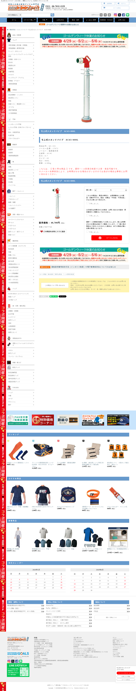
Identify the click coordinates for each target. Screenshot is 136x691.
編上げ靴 (11, 173)
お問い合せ (121, 20)
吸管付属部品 (12, 258)
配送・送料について (118, 641)
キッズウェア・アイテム (16, 77)
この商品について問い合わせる (55, 285)
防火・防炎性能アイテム (40, 653)
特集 (44, 20)
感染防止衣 (11, 65)
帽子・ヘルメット (18, 191)
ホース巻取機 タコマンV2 (17, 246)
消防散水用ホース (14, 264)
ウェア (15, 40)
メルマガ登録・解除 (118, 656)
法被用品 (11, 71)
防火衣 (10, 62)
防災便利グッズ (13, 375)
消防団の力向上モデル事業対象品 (43, 664)
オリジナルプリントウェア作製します (83, 648)
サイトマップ (131, 1)
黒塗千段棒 (11, 329)
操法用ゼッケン (13, 98)
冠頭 (9, 323)
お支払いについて (118, 639)
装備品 (15, 90)
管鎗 (9, 252)
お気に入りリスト (78, 639)
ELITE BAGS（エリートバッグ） (19, 293)
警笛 (9, 101)
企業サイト (50, 685)
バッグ (15, 288)
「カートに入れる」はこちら (126, 673)
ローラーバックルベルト (16, 219)
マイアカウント (117, 648)
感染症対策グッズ (14, 381)
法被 (9, 395)
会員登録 (109, 3)
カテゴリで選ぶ (29, 20)
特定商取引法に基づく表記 (120, 644)
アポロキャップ (13, 199)
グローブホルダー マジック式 (117, 507)
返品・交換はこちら (111, 617)
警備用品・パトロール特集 (41, 652)
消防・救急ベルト (18, 214)
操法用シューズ (13, 170)
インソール (11, 185)
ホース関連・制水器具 (46, 274)
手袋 (14, 119)
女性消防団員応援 (39, 648)
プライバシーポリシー (119, 646)
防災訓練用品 (12, 372)
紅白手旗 (11, 314)
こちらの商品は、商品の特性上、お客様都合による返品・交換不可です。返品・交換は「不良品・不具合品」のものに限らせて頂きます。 (106, 198)
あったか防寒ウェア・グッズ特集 (43, 645)
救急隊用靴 (11, 176)
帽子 (9, 405)
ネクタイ (11, 74)
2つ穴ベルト (12, 225)
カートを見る (117, 8)
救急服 (10, 68)
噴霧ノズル (11, 255)
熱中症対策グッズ (14, 378)
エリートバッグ (77, 685)
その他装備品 (12, 113)
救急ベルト (11, 235)
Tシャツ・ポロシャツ (15, 51)
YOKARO (16, 387)
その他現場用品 (13, 282)
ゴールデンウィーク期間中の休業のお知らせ (59, 24)
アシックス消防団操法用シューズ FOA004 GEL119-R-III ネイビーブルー (43, 464)
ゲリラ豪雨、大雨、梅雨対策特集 (43, 643)
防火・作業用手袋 (14, 132)
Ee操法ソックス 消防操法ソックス (18, 462)
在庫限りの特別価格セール (41, 639)
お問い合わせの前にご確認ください (83, 655)
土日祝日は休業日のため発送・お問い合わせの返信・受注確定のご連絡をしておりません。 (106, 211)
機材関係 (12, 29)
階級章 (15, 144)
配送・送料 (75, 20)
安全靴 (10, 182)
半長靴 (10, 179)
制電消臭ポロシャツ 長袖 (65, 549)
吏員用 (10, 152)
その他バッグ (12, 300)
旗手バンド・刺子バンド (16, 232)
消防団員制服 (12, 84)
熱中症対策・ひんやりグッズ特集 (43, 646)
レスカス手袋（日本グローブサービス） (19, 128)
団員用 (10, 149)
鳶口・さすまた (13, 279)
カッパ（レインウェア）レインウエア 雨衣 (20, 55)
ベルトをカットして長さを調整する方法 (84, 650)
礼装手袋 (11, 135)
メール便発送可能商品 (40, 665)
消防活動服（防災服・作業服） (18, 45)
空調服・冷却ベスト (14, 59)
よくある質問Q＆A (78, 641)
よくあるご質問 (91, 20)
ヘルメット (11, 196)
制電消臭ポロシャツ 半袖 (40, 549)
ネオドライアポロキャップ (65, 507)
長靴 (9, 167)
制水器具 (11, 249)
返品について (116, 642)
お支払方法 (60, 20)
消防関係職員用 (13, 155)
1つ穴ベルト (12, 228)
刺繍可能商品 (37, 667)
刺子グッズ (11, 353)
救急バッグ (11, 297)
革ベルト (11, 222)
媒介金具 (11, 261)
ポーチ (10, 398)
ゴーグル (11, 107)
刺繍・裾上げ (17, 362)
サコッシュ (11, 402)
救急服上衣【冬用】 (13, 549)
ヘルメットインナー (14, 205)
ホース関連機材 (13, 273)
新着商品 (75, 646)
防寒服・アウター (14, 81)
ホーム (14, 20)
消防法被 (57, 685)
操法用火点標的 (13, 276)
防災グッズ (16, 367)
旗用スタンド (12, 332)
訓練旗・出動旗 (13, 311)
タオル (10, 350)
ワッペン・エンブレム (15, 356)
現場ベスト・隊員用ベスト (16, 104)
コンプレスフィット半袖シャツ (92, 549)
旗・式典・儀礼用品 (19, 306)
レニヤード (11, 317)
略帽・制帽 (11, 202)
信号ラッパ (11, 320)
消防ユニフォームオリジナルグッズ (23, 344)
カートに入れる (112, 238)
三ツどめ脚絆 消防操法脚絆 (66, 462)
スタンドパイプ (22, 29)
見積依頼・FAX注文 (106, 20)
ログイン (123, 3)
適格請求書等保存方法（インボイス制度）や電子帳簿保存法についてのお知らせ (78, 267)
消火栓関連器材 (13, 267)
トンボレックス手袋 (14, 124)
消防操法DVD (17, 338)
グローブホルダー (14, 138)
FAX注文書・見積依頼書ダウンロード (83, 645)
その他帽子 (11, 208)
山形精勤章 (11, 326)
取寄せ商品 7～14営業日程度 (64, 274)
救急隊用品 (37, 657)
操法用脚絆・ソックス (15, 95)
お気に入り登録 (126, 676)
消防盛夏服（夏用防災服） (16, 48)
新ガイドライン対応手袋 (40, 659)
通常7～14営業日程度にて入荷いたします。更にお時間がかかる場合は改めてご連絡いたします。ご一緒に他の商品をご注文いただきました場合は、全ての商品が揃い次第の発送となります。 (106, 225)
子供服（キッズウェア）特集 (42, 650)
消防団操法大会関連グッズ (41, 641)
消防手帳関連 (12, 110)
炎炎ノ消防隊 (17, 35)
